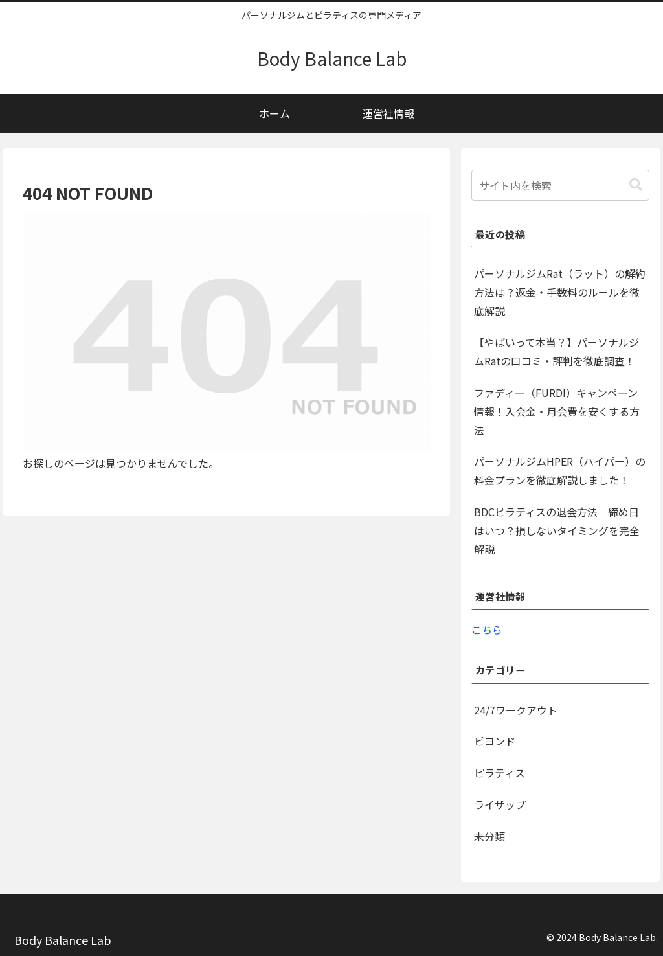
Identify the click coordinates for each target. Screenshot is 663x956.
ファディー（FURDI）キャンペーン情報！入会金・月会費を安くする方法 (557, 411)
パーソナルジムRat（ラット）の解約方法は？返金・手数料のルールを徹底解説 (560, 292)
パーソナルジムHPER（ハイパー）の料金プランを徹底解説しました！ (560, 470)
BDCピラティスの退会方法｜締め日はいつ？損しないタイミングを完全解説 (557, 530)
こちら (486, 629)
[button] (635, 184)
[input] (560, 185)
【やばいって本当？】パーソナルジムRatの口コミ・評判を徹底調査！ (556, 351)
